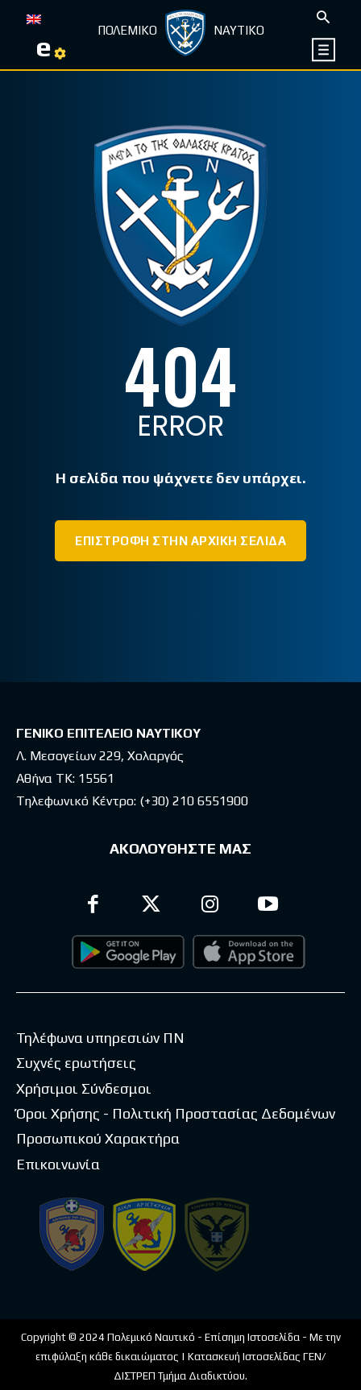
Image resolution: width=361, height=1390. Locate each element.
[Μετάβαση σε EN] (34, 17)
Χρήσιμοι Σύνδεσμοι (83, 1088)
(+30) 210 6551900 (193, 801)
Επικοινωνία (58, 1164)
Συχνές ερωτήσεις (76, 1062)
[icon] (324, 49)
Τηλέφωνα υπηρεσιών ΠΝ (100, 1037)
